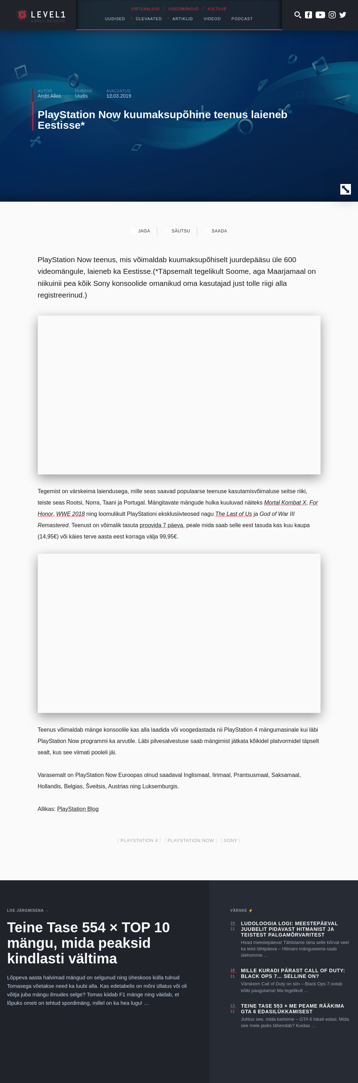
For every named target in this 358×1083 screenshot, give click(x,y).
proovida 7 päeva (161, 525)
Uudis (81, 96)
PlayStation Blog (78, 809)
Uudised (115, 19)
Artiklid (182, 19)
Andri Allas (49, 96)
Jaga (140, 231)
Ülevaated (149, 19)
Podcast (242, 19)
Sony (230, 840)
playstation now (191, 840)
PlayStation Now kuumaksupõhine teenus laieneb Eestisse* (163, 120)
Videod (212, 19)
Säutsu (177, 231)
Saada (215, 231)
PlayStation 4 (139, 840)
